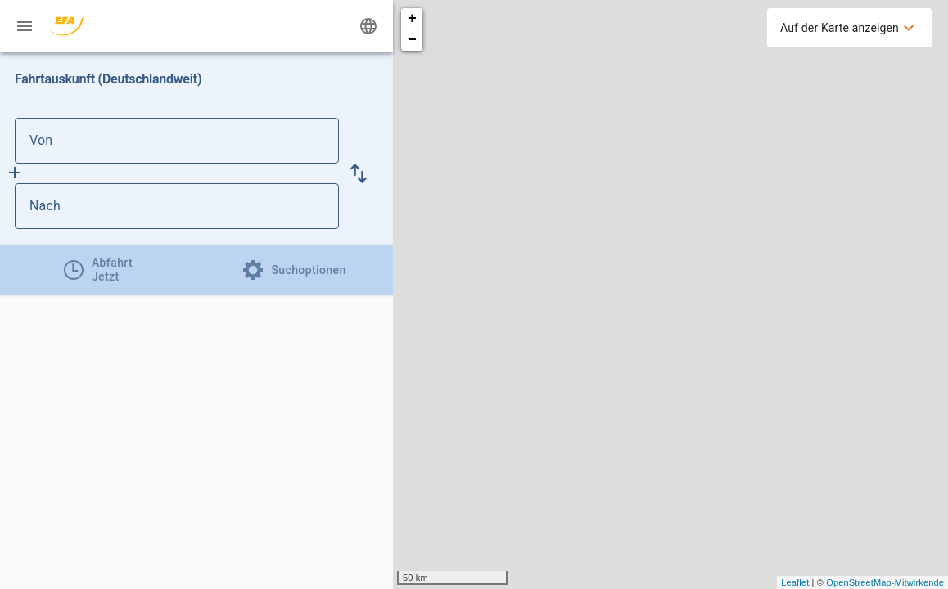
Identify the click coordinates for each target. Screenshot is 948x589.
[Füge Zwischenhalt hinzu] (14, 172)
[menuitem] (849, 27)
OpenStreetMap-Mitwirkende (885, 582)
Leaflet (795, 582)
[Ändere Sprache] (368, 26)
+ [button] (412, 19)
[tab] (98, 269)
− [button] (412, 40)
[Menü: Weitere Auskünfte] (24, 26)
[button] (358, 173)
